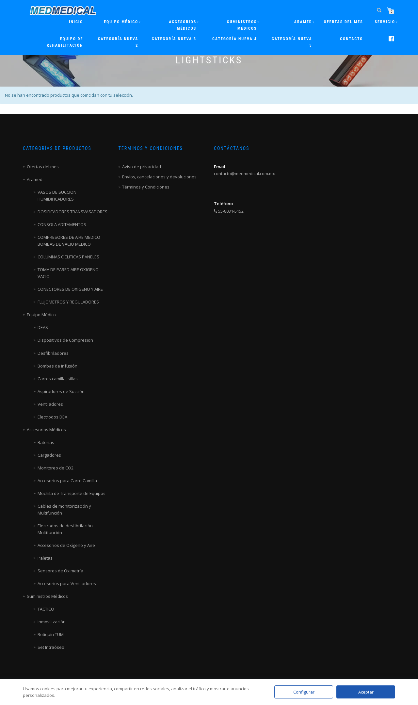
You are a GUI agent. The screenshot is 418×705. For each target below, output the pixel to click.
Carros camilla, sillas (58, 379)
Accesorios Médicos (182, 25)
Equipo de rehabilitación (65, 42)
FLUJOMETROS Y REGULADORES (68, 302)
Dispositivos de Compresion (65, 340)
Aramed (34, 179)
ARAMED (303, 22)
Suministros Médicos (242, 25)
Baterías (46, 442)
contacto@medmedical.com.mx (244, 173)
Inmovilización (52, 622)
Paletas (45, 558)
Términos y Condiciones (145, 187)
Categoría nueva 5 (292, 42)
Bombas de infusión (57, 366)
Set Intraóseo (51, 647)
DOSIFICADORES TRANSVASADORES (72, 212)
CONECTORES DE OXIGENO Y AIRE (70, 289)
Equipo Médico (121, 22)
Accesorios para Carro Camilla (67, 481)
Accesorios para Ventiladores (67, 583)
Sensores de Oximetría (60, 571)
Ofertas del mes (343, 22)
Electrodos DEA (52, 417)
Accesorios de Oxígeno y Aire (66, 545)
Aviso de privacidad (141, 167)
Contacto (351, 39)
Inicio (76, 22)
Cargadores (49, 455)
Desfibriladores (53, 353)
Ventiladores (50, 404)
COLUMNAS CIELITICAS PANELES (68, 257)
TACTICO (46, 609)
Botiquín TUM (51, 634)
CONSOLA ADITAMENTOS (62, 224)
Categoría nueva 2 (118, 42)
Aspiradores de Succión (61, 391)
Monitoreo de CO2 (55, 468)
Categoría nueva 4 (234, 39)
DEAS (43, 327)
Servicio (385, 22)
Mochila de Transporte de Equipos (71, 493)
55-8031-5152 (229, 211)
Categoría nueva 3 (174, 39)
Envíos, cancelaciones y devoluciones (159, 177)
